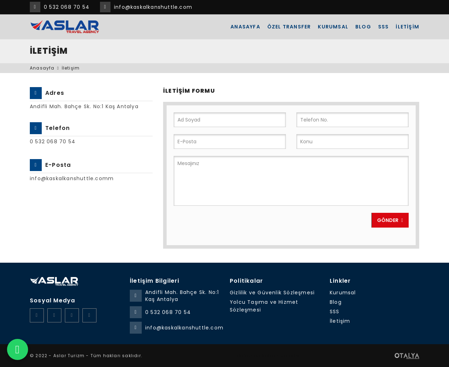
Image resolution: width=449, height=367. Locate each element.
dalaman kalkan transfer (269, 356)
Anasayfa (245, 26)
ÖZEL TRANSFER (289, 26)
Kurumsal (333, 26)
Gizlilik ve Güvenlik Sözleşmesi (272, 292)
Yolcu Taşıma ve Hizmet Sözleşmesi (264, 306)
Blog (363, 26)
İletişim (407, 26)
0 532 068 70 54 (66, 7)
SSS (383, 26)
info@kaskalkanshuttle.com (153, 7)
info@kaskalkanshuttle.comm (72, 178)
